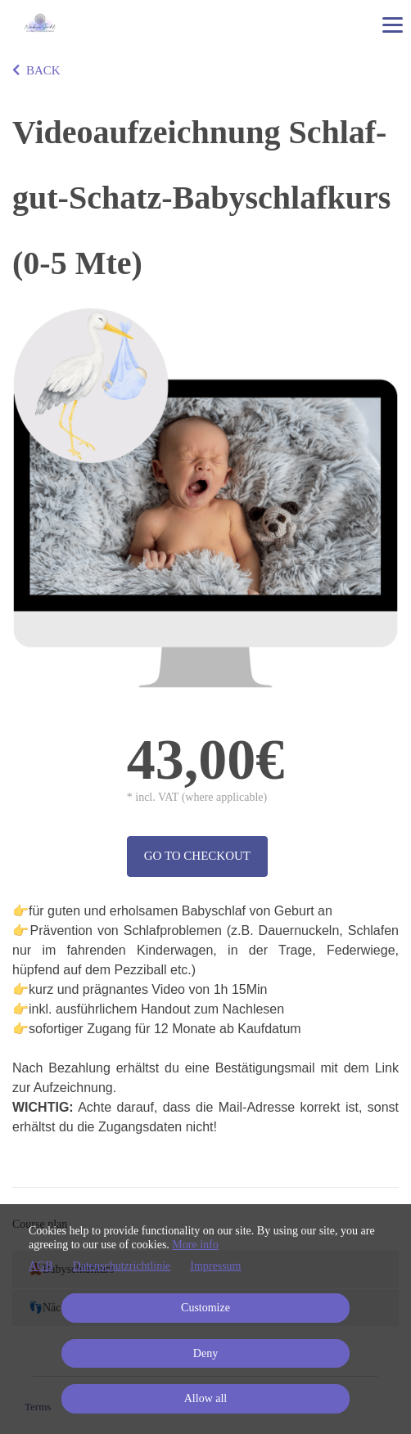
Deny (205, 1353)
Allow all (206, 1398)
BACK (36, 70)
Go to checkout (197, 855)
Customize (205, 1307)
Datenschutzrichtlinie (122, 1266)
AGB (41, 1266)
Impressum (215, 1266)
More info (195, 1244)
